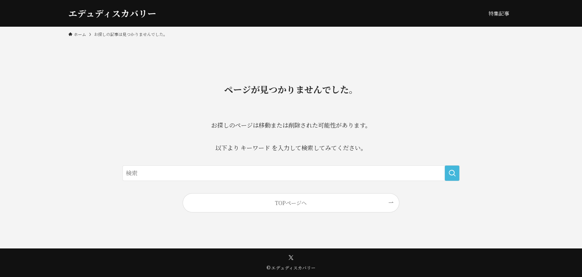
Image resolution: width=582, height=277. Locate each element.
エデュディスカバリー (112, 13)
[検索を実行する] (452, 173)
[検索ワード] (291, 173)
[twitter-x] (291, 257)
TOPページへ (291, 203)
